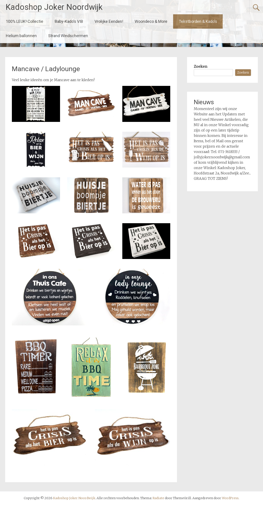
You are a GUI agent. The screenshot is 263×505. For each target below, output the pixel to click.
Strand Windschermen (68, 35)
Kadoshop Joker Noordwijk (54, 7)
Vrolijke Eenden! (109, 21)
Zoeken (200, 66)
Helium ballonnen (21, 35)
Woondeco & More (151, 21)
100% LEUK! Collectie (24, 21)
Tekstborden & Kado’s (198, 21)
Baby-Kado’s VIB (69, 21)
